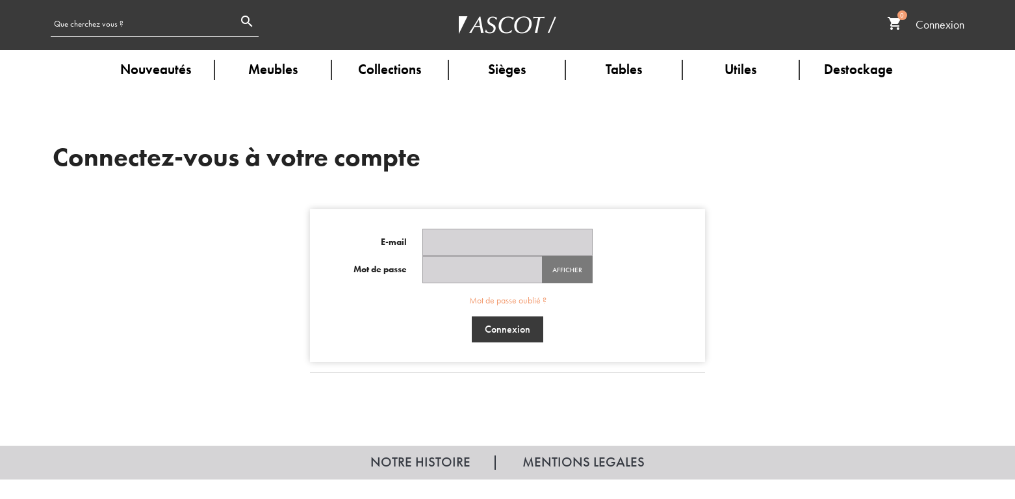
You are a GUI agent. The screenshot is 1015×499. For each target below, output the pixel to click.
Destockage (858, 69)
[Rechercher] (143, 23)
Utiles (740, 69)
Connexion (507, 329)
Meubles (273, 69)
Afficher (567, 269)
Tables (624, 69)
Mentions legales (583, 461)
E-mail (394, 242)
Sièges (507, 69)
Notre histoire (420, 461)
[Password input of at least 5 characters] (482, 269)
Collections (389, 69)
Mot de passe (380, 269)
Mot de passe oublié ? (507, 300)
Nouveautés (155, 69)
